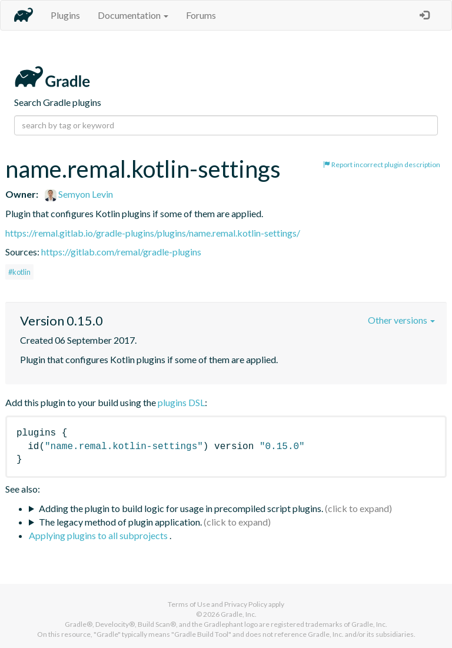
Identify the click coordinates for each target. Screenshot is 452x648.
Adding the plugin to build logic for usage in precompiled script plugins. (181, 508)
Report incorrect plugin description (381, 164)
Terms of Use (189, 604)
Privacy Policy (245, 604)
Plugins (65, 15)
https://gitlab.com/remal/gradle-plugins (121, 251)
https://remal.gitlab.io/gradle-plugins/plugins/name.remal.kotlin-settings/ (152, 232)
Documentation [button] (133, 15)
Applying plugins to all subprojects (99, 535)
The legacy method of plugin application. (120, 521)
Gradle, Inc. (239, 614)
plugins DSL (181, 402)
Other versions (401, 319)
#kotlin (19, 272)
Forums (201, 15)
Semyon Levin (79, 194)
